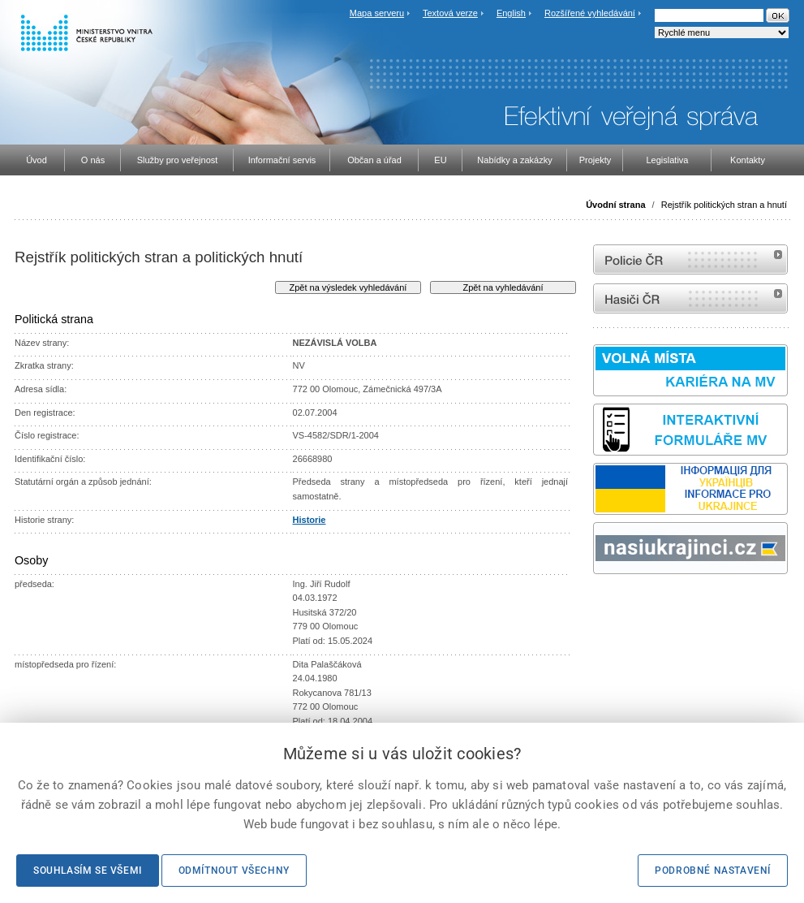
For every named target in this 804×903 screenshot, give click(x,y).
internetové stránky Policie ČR (690, 259)
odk (601, 604)
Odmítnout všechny (234, 870)
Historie (309, 520)
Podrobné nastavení (713, 870)
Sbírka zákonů (595, 604)
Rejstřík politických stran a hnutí (724, 205)
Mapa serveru (377, 13)
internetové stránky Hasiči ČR (690, 298)
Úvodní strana (615, 205)
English (511, 13)
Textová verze (450, 13)
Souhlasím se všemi (87, 870)
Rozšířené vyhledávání (589, 13)
